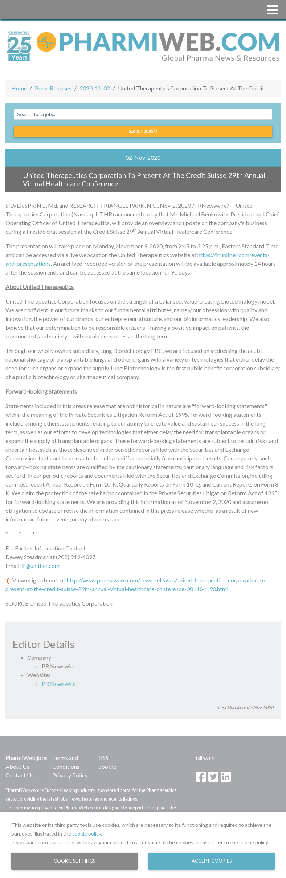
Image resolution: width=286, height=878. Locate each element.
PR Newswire (58, 683)
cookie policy (86, 833)
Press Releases (53, 88)
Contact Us (19, 775)
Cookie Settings (74, 861)
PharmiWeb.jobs (26, 757)
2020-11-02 (94, 88)
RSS (104, 757)
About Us (17, 766)
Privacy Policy (70, 775)
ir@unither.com (41, 565)
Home (19, 88)
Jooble (107, 766)
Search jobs (143, 131)
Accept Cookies (212, 861)
